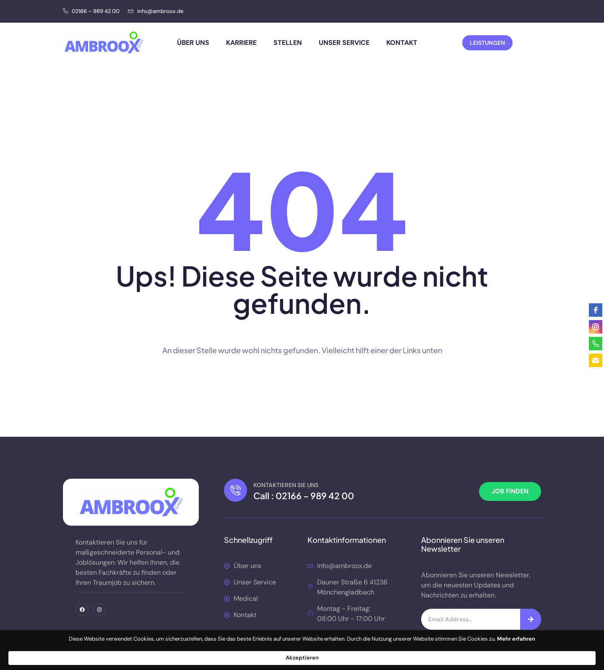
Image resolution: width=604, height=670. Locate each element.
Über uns (193, 42)
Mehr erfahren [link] (258, 657)
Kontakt (401, 42)
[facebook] (595, 310)
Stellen (287, 42)
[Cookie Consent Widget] (302, 654)
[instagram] (595, 327)
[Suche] (530, 619)
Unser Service (344, 42)
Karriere (241, 42)
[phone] (595, 343)
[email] (595, 360)
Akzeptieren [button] (465, 653)
